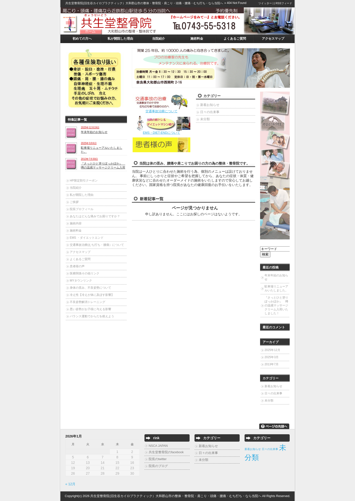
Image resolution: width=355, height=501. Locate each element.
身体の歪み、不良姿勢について (90, 287)
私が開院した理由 (120, 38)
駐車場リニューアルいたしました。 (276, 288)
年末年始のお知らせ (94, 132)
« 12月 (70, 484)
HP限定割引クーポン (84, 180)
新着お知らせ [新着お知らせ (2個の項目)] (253, 449)
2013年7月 (272, 364)
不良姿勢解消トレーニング (87, 302)
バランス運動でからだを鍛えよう (92, 316)
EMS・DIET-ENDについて (161, 132)
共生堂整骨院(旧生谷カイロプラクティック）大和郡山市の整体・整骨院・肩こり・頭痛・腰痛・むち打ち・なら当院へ (144, 3)
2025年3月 (272, 357)
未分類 (205, 119)
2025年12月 (272, 350)
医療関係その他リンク (84, 273)
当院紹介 (158, 38)
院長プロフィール (81, 209)
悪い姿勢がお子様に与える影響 (90, 309)
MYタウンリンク (81, 280)
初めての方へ (82, 38)
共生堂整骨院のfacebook (166, 452)
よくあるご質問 (235, 38)
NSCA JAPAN (158, 446)
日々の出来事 (209, 112)
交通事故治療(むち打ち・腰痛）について (97, 245)
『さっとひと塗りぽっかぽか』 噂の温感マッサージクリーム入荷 (103, 165)
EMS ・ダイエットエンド (87, 237)
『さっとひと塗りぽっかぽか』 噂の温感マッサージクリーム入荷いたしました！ (276, 305)
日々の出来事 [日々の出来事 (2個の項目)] (270, 449)
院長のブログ (158, 466)
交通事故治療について (161, 111)
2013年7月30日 (89, 159)
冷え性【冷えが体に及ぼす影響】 (92, 295)
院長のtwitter (158, 459)
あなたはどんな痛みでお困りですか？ (95, 216)
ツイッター (265, 3)
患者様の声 (77, 266)
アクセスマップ (273, 38)
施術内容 (76, 223)
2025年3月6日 (89, 143)
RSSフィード (284, 3)
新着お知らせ (209, 105)
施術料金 (196, 38)
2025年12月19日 (90, 127)
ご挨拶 (74, 202)
